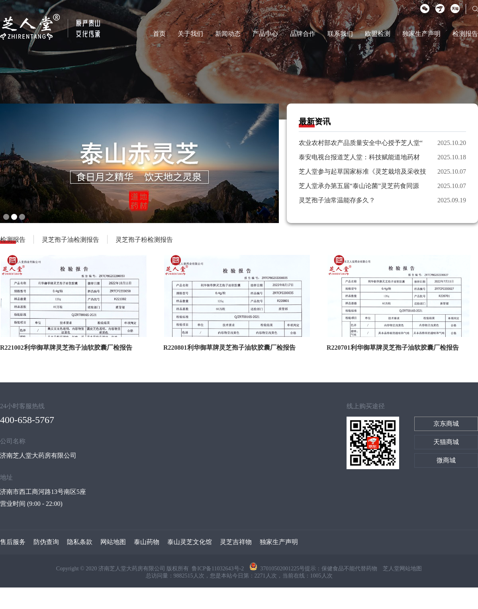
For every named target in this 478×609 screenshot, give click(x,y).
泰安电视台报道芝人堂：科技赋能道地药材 (359, 157)
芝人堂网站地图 (402, 569)
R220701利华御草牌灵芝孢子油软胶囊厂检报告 (393, 347)
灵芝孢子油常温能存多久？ (337, 200)
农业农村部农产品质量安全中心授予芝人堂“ (361, 142)
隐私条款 (79, 542)
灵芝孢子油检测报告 (70, 239)
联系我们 (340, 33)
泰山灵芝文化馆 (189, 542)
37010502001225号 (277, 569)
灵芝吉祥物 (236, 542)
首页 (159, 33)
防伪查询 (46, 542)
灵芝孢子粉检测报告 (144, 239)
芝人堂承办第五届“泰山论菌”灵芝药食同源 (359, 185)
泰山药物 (146, 542)
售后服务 (12, 542)
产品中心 (265, 33)
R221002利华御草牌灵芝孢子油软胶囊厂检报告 (66, 347)
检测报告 (465, 33)
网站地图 (113, 542)
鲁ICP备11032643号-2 (218, 569)
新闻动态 (228, 33)
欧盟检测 (377, 33)
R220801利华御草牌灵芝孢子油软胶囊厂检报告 (229, 347)
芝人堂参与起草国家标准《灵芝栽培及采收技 (362, 171)
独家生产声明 (421, 33)
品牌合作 (302, 33)
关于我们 (190, 33)
